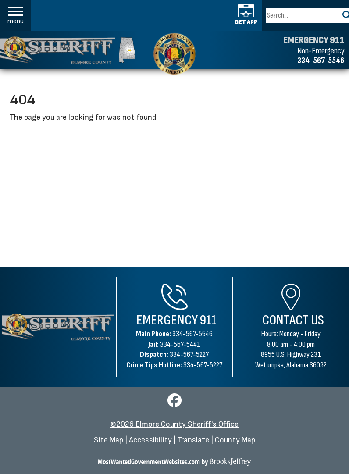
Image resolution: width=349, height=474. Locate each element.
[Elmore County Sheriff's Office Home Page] (58, 327)
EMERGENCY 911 (314, 40)
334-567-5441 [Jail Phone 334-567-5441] (180, 344)
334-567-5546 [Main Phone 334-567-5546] (192, 334)
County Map (235, 440)
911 (208, 320)
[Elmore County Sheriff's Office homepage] (67, 50)
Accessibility (150, 440)
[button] (15, 15)
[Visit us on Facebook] (174, 403)
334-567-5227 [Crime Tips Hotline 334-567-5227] (202, 365)
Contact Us (293, 320)
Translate (193, 440)
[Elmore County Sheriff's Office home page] (174, 53)
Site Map (108, 440)
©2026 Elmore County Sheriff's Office (174, 424)
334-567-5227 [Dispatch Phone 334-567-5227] (189, 354)
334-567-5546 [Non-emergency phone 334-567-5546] (320, 60)
